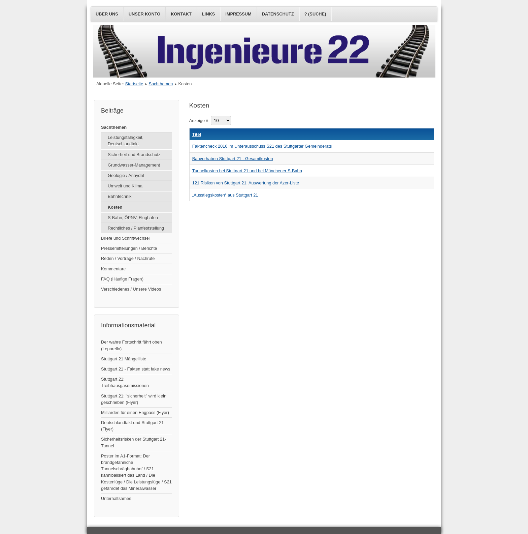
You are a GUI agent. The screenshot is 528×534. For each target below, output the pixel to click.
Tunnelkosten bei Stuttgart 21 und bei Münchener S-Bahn (247, 170)
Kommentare (113, 268)
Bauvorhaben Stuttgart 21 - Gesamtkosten (232, 158)
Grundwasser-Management (134, 165)
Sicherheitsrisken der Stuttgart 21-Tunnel (133, 442)
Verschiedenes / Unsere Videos (131, 289)
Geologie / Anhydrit (126, 175)
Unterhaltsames (116, 498)
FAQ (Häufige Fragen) (122, 278)
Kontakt (181, 14)
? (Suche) (315, 14)
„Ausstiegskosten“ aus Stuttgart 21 (225, 195)
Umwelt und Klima (125, 185)
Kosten (115, 207)
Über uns (107, 14)
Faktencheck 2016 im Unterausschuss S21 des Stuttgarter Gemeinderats (262, 146)
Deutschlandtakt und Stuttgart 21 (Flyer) (132, 426)
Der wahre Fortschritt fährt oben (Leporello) (131, 345)
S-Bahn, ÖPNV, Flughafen (133, 217)
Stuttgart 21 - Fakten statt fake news (135, 369)
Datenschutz (278, 14)
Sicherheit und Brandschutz (134, 154)
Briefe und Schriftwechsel (125, 238)
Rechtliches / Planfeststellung (136, 228)
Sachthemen (161, 83)
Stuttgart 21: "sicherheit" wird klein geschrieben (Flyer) (133, 399)
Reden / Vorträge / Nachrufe (128, 258)
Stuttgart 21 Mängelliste (123, 358)
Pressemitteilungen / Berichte (129, 248)
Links (208, 14)
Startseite (134, 83)
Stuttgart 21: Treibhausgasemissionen (125, 382)
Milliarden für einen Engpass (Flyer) (135, 412)
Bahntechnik (119, 196)
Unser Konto (144, 14)
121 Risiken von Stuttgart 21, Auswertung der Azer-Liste (245, 182)
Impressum (238, 14)
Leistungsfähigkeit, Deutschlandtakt (125, 140)
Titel (196, 134)
